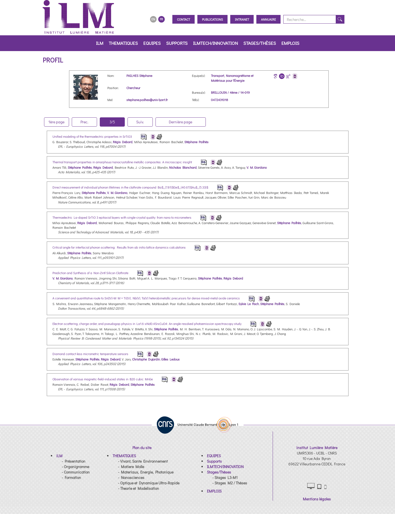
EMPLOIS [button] (290, 43)
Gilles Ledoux (170, 359)
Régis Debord (122, 142)
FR (161, 19)
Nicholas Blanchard (183, 167)
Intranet (242, 19)
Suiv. (140, 121)
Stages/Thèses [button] (259, 43)
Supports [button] (177, 43)
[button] (59, 455)
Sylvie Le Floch (248, 304)
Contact (183, 19)
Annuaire (268, 19)
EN (153, 19)
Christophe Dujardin (146, 359)
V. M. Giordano (257, 167)
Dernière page (180, 121)
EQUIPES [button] (152, 43)
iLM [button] (99, 43)
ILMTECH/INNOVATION (215, 43)
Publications (212, 19)
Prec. (84, 121)
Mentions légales (317, 499)
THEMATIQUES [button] (123, 43)
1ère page (56, 121)
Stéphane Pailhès (196, 142)
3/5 (112, 121)
